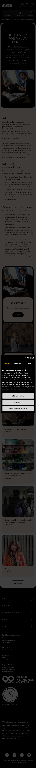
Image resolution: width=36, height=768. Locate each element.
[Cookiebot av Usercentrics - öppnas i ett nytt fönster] (25, 358)
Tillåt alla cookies (18, 396)
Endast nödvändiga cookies (17, 408)
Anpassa (18, 402)
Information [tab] (18, 363)
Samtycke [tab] (6, 363)
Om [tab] (29, 363)
